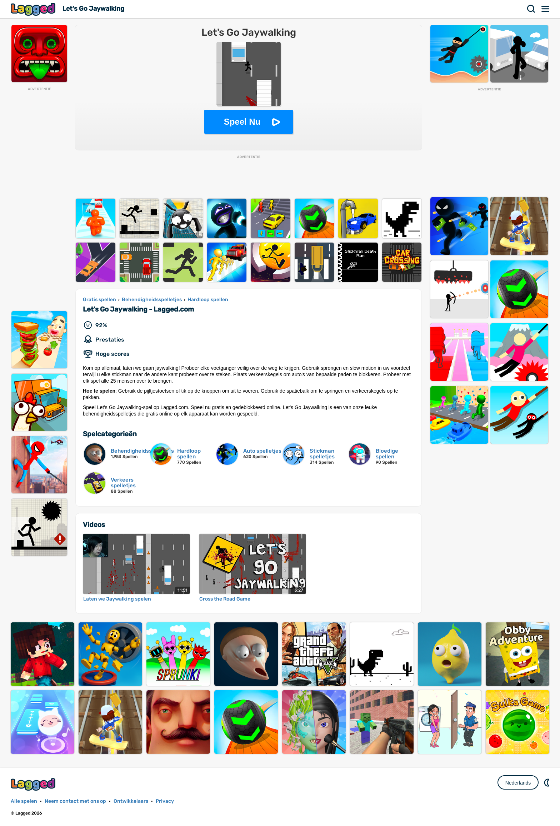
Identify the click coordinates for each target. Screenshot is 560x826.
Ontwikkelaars (131, 801)
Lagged (34, 9)
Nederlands (518, 783)
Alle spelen (24, 801)
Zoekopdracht (531, 9)
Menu (546, 9)
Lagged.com (34, 784)
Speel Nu (242, 121)
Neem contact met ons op (75, 801)
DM (547, 782)
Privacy (165, 801)
